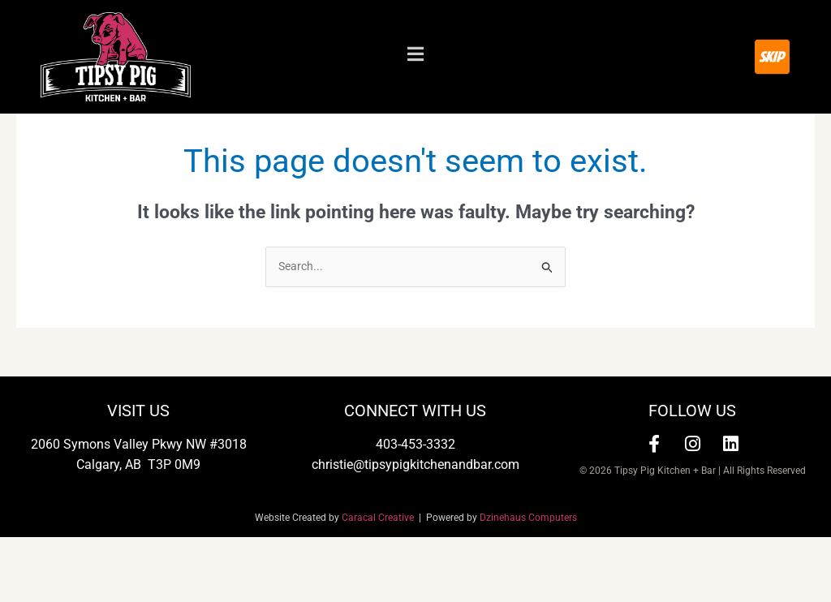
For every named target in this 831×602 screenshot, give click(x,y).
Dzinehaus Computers (528, 583)
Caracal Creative (380, 583)
